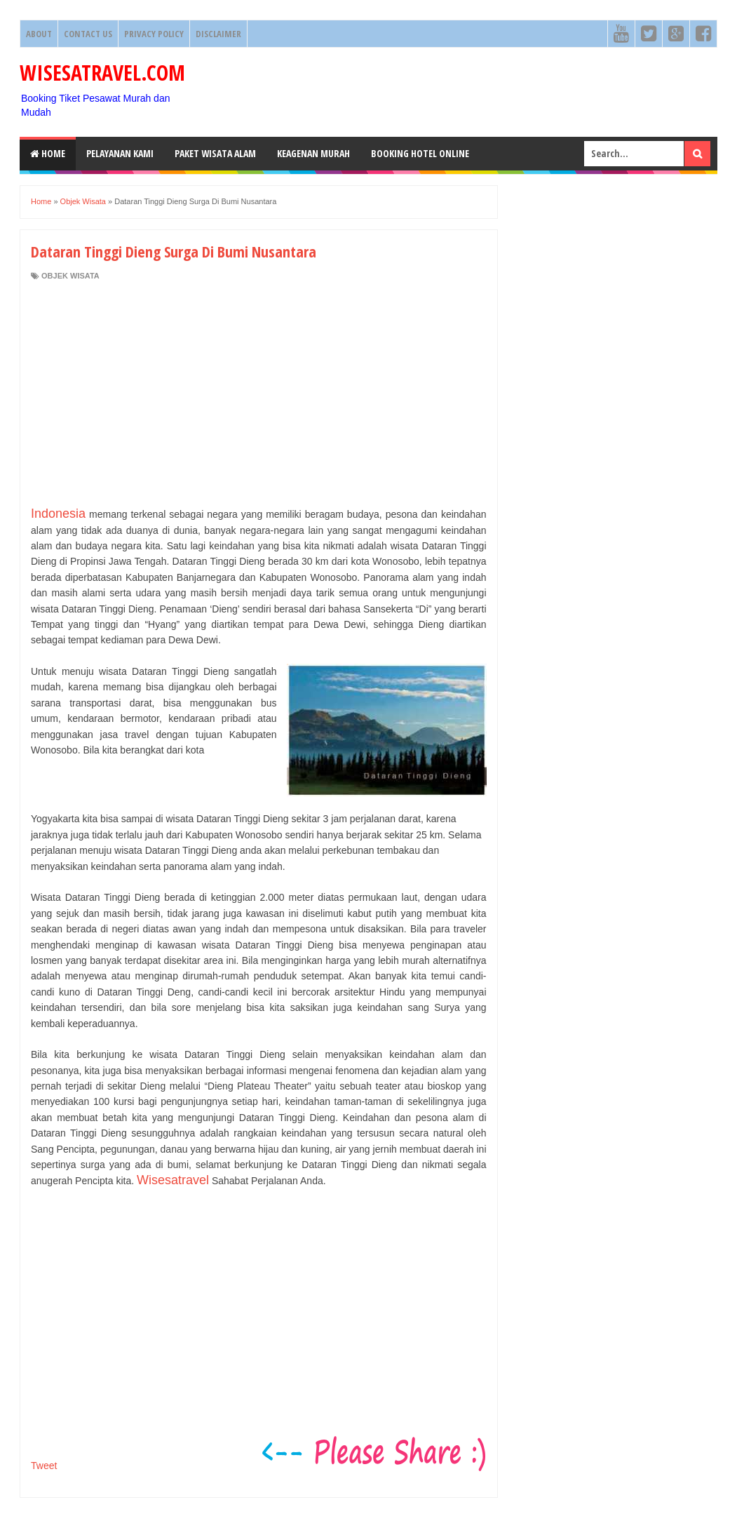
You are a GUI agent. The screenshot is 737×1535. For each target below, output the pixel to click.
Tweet (44, 1465)
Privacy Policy (154, 33)
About (39, 33)
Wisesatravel (173, 1180)
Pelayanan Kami (120, 153)
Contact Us (88, 33)
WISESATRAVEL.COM (102, 72)
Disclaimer (218, 33)
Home (47, 153)
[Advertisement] (259, 393)
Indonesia (58, 514)
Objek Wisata (70, 276)
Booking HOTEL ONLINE (420, 153)
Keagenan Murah (313, 153)
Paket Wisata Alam (215, 153)
